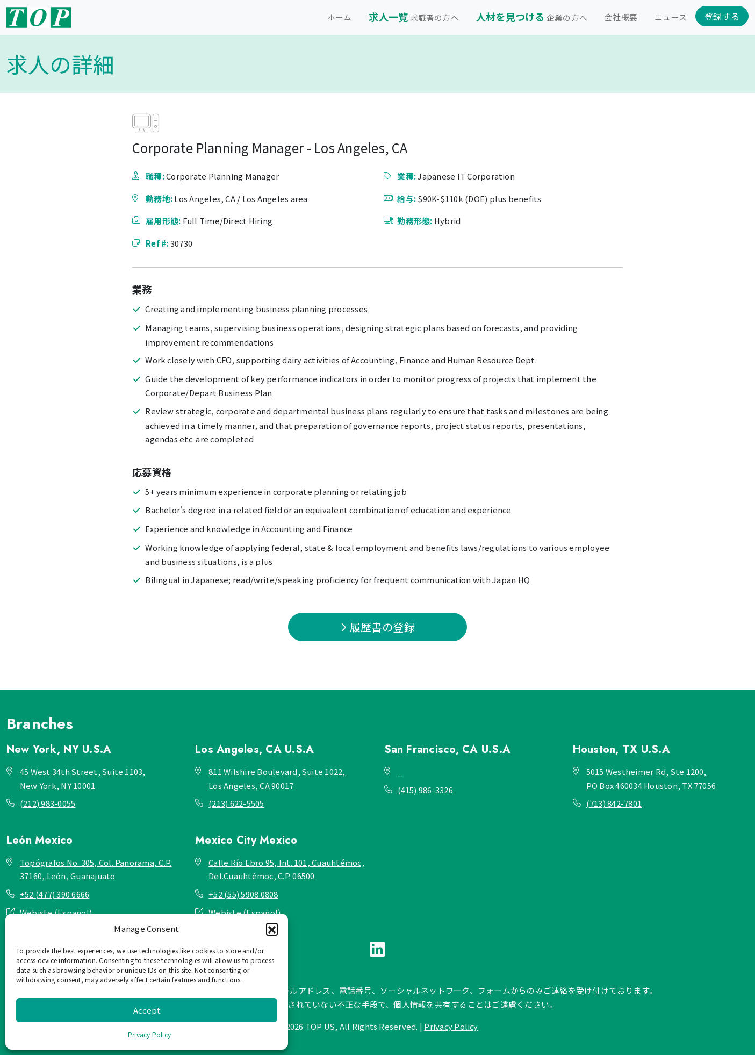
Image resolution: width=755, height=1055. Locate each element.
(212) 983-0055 (47, 803)
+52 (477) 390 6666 (54, 894)
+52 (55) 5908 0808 (243, 894)
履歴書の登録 (377, 627)
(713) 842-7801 (614, 803)
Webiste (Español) (56, 912)
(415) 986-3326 (425, 789)
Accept (147, 1010)
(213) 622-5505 (236, 803)
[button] (272, 928)
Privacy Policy (149, 1034)
